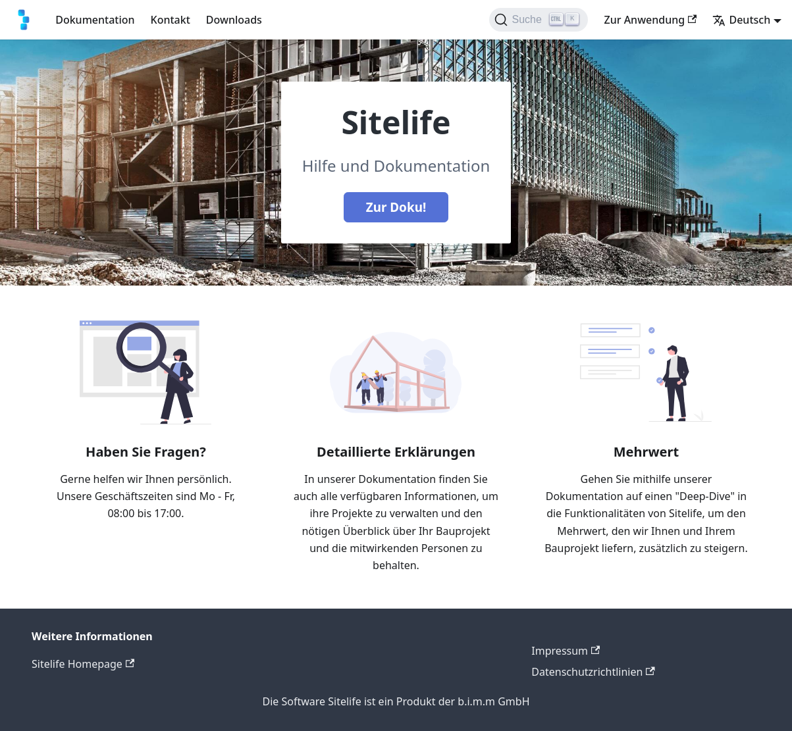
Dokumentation (94, 20)
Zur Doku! (396, 207)
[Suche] (538, 20)
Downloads (234, 20)
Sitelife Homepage (83, 664)
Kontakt (170, 20)
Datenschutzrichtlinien (592, 672)
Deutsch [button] (741, 20)
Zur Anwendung (650, 20)
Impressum (565, 650)
